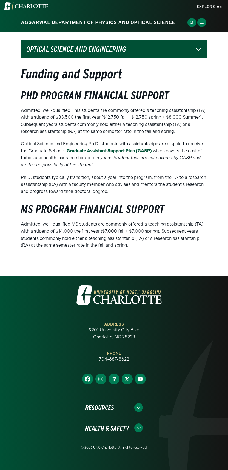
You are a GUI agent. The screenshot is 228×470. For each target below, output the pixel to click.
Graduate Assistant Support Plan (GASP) (109, 150)
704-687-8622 (114, 359)
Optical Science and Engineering (76, 49)
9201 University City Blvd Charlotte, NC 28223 (114, 333)
